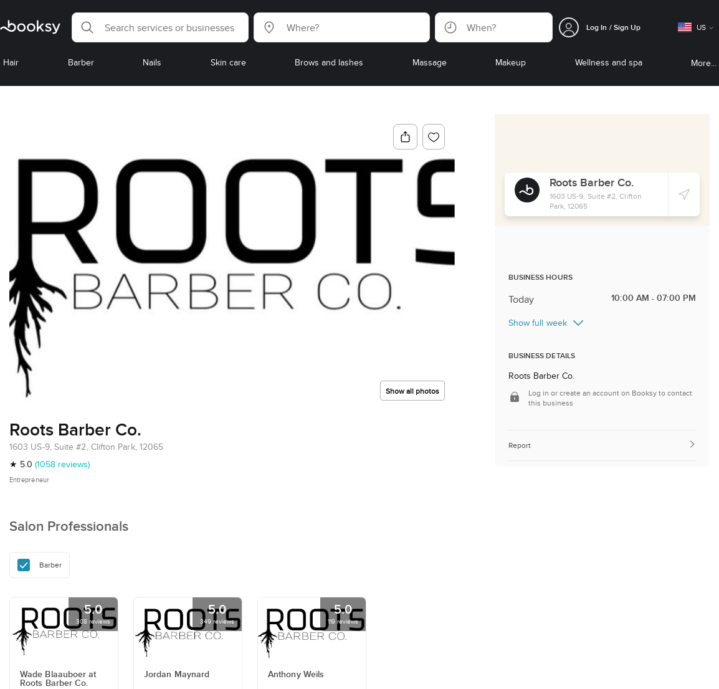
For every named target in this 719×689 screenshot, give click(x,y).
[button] (160, 27)
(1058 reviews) (62, 464)
